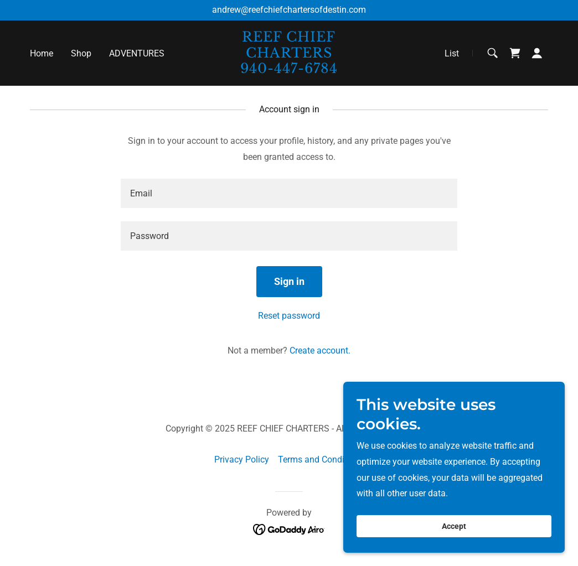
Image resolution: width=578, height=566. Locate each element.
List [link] (452, 53)
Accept (454, 526)
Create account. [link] (320, 350)
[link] (289, 70)
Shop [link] (81, 53)
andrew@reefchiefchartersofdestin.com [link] (289, 9)
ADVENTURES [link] (136, 53)
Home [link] (41, 53)
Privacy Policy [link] (241, 459)
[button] (537, 53)
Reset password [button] (289, 315)
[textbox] (289, 193)
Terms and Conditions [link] (321, 459)
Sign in (289, 281)
